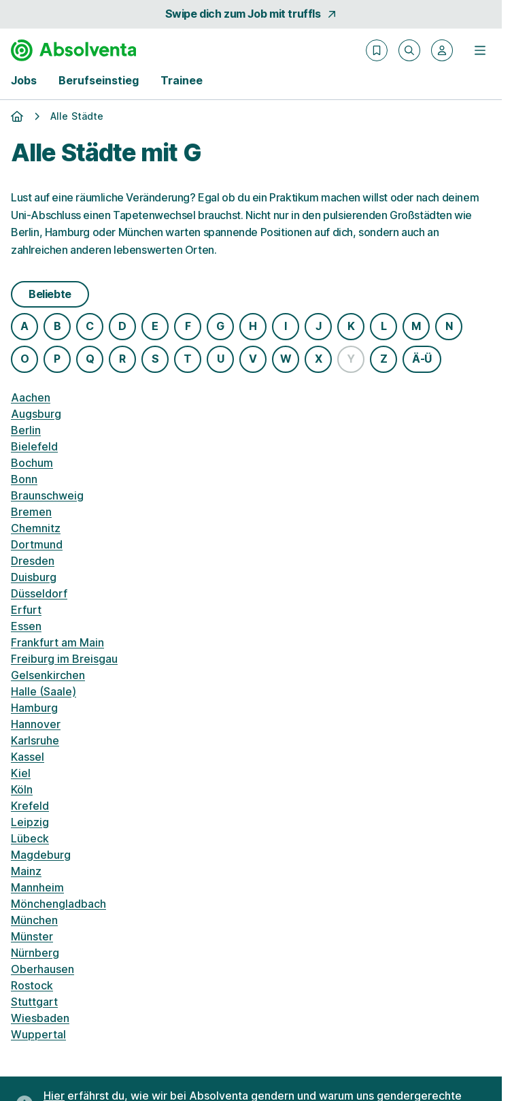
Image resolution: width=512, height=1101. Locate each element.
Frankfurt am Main (57, 642)
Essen (26, 626)
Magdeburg (41, 854)
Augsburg (36, 414)
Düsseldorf (39, 593)
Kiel (21, 773)
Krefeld (30, 805)
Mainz (26, 871)
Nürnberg (35, 952)
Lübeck (30, 838)
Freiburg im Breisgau (64, 658)
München (34, 920)
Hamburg (34, 707)
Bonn (24, 479)
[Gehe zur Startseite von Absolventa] (73, 50)
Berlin (26, 430)
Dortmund (37, 544)
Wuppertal (38, 1034)
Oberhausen (42, 969)
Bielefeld (34, 446)
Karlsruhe (35, 740)
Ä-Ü (422, 358)
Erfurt (26, 610)
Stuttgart (34, 1001)
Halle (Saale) (43, 691)
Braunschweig (47, 495)
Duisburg (33, 577)
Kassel (27, 756)
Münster (32, 936)
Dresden (32, 561)
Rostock (32, 985)
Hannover (36, 724)
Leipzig (30, 822)
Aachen (30, 397)
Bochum (32, 463)
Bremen (31, 512)
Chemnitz (36, 528)
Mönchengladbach (58, 903)
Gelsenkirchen (48, 675)
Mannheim (37, 887)
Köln (22, 789)
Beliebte (50, 294)
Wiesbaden (40, 1018)
